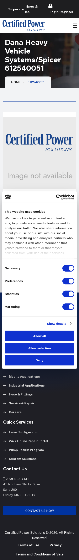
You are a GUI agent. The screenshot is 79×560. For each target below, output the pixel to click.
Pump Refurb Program (23, 450)
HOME (16, 82)
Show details (56, 323)
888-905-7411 (16, 479)
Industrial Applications (24, 385)
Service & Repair (19, 403)
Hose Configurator (20, 432)
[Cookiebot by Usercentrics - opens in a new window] (56, 197)
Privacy (56, 545)
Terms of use (28, 545)
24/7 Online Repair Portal (25, 441)
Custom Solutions (20, 459)
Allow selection (39, 348)
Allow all (39, 336)
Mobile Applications (21, 376)
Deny (39, 360)
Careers (12, 412)
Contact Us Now (39, 510)
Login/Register (60, 9)
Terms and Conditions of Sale (40, 554)
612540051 (36, 82)
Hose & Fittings (18, 394)
